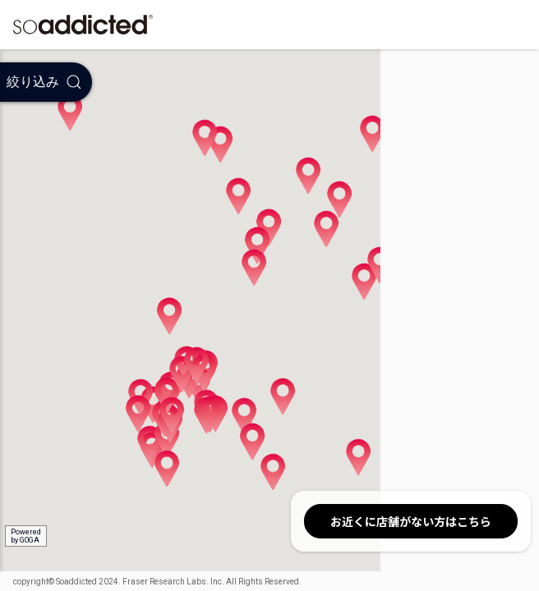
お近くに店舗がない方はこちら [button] (410, 521)
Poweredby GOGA (26, 536)
